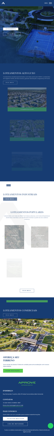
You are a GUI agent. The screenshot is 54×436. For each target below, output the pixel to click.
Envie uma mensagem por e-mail (13, 405)
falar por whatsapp (15, 418)
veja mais (11, 34)
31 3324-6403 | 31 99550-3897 (12, 403)
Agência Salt (27, 432)
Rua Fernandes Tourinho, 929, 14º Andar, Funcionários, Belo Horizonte (23, 394)
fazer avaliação (13, 370)
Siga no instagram (16, 424)
